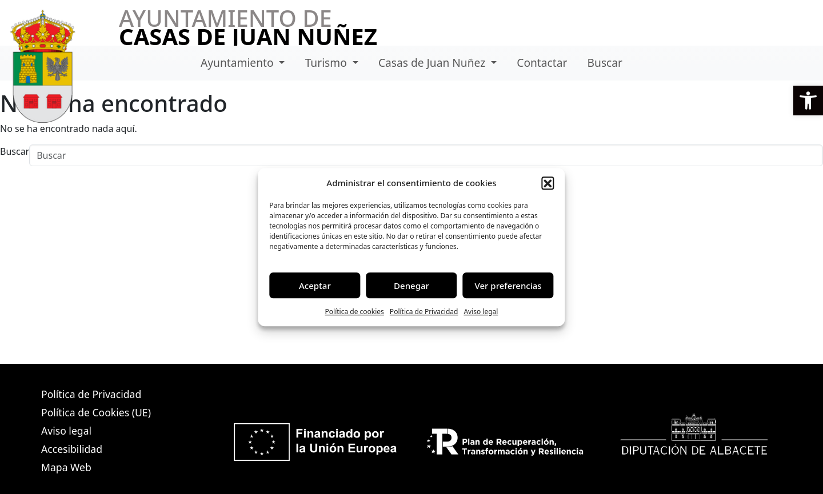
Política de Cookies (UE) (96, 412)
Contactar (542, 62)
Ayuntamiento (239, 62)
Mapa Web (66, 467)
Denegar (411, 285)
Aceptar (315, 285)
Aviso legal (481, 311)
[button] (808, 100)
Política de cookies (354, 311)
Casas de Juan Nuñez (433, 62)
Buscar (605, 62)
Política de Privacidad (424, 311)
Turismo (327, 62)
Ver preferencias (508, 285)
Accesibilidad (71, 449)
